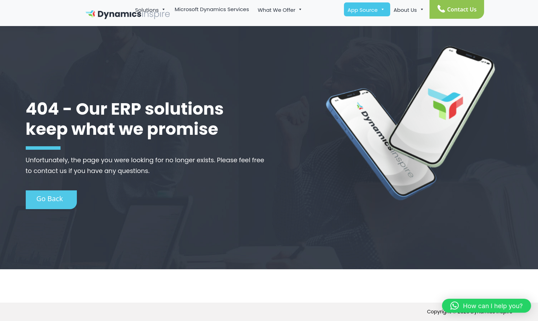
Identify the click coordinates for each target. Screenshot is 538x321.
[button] (486, 306)
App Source (366, 9)
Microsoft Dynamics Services (212, 9)
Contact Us (462, 9)
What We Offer (280, 9)
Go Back (50, 198)
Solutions (150, 9)
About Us (409, 9)
